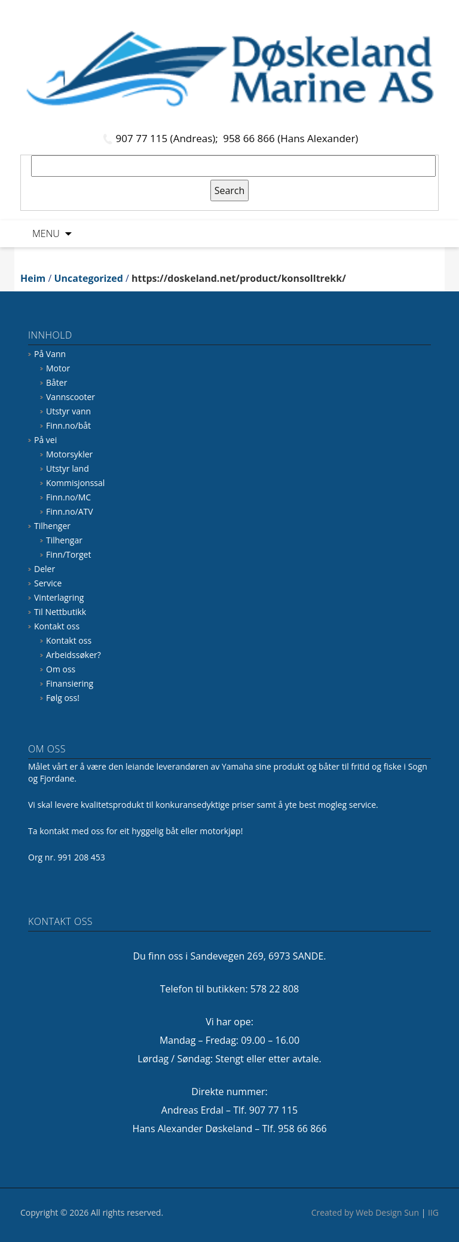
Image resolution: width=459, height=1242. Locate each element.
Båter (56, 382)
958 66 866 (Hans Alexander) (290, 138)
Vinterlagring (59, 597)
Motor (58, 368)
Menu (46, 233)
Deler (44, 568)
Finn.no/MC (68, 497)
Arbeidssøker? (73, 654)
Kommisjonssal (75, 482)
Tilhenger (52, 525)
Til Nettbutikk (60, 611)
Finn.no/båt (68, 425)
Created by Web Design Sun (365, 1212)
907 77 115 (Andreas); (168, 138)
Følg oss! (62, 697)
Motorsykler (69, 454)
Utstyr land (67, 468)
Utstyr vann (68, 411)
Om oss (60, 669)
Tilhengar (64, 540)
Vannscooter (70, 396)
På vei (45, 439)
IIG (433, 1212)
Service (48, 583)
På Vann (50, 353)
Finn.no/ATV (69, 511)
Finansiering (69, 683)
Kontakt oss (56, 626)
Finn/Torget (68, 554)
